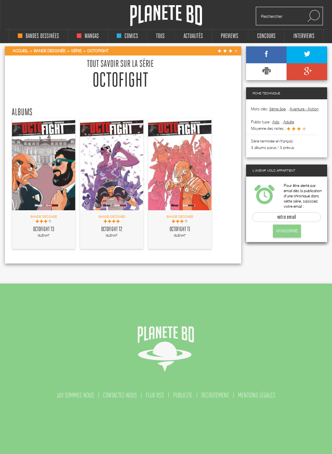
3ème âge (277, 108)
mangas (88, 36)
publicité (182, 395)
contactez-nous (120, 395)
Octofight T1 (180, 229)
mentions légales (256, 395)
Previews (229, 36)
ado (275, 121)
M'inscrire (287, 230)
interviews (303, 36)
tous (160, 36)
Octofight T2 (111, 229)
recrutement (215, 395)
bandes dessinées (38, 36)
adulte (288, 121)
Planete (166, 15)
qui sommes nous (75, 395)
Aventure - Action (304, 108)
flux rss (155, 395)
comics (127, 36)
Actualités (193, 36)
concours (266, 36)
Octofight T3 (43, 229)
